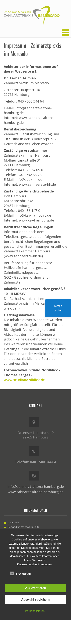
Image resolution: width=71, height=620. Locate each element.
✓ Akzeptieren (35, 588)
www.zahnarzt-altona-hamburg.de (35, 492)
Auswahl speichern (35, 599)
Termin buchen (58, 308)
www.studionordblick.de (24, 380)
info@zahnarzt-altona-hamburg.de (35, 486)
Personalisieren (34, 610)
